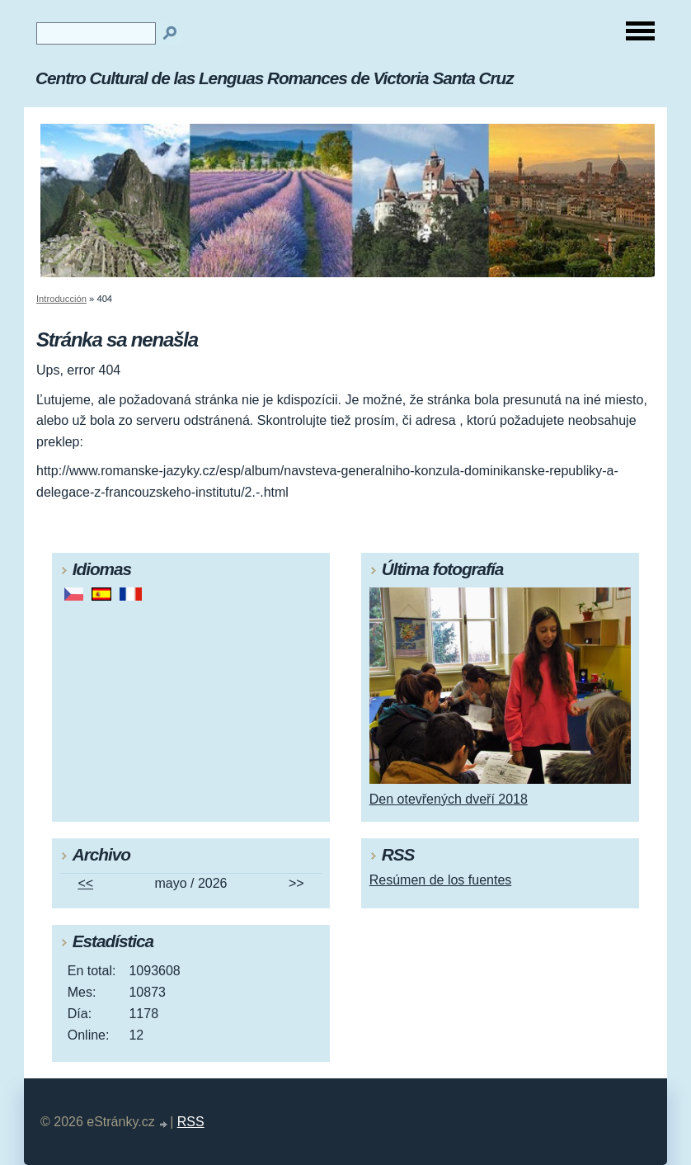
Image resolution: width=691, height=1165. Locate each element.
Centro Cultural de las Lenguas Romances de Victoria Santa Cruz (274, 77)
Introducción (61, 299)
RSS (190, 1122)
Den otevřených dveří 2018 (448, 799)
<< (85, 883)
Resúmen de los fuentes (440, 880)
